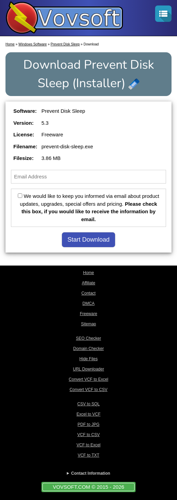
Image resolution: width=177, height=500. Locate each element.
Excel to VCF (88, 414)
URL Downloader (88, 369)
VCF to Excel (88, 445)
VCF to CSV (88, 434)
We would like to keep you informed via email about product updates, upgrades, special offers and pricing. (88, 207)
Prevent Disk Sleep (65, 44)
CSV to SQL (88, 404)
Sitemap (88, 324)
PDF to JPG (88, 424)
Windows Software (32, 44)
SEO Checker (88, 338)
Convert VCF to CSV (88, 389)
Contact (88, 293)
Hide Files (88, 358)
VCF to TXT (88, 455)
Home (10, 44)
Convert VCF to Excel (88, 379)
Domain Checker (88, 348)
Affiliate (88, 283)
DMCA (88, 303)
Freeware (88, 313)
